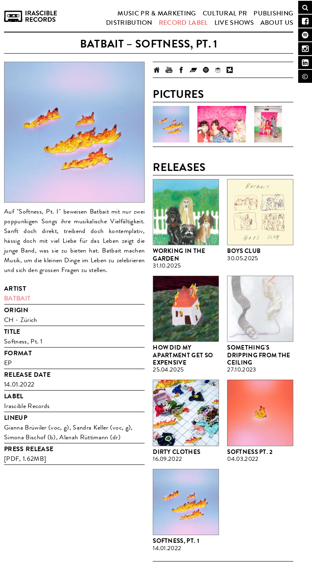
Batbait (17, 298)
